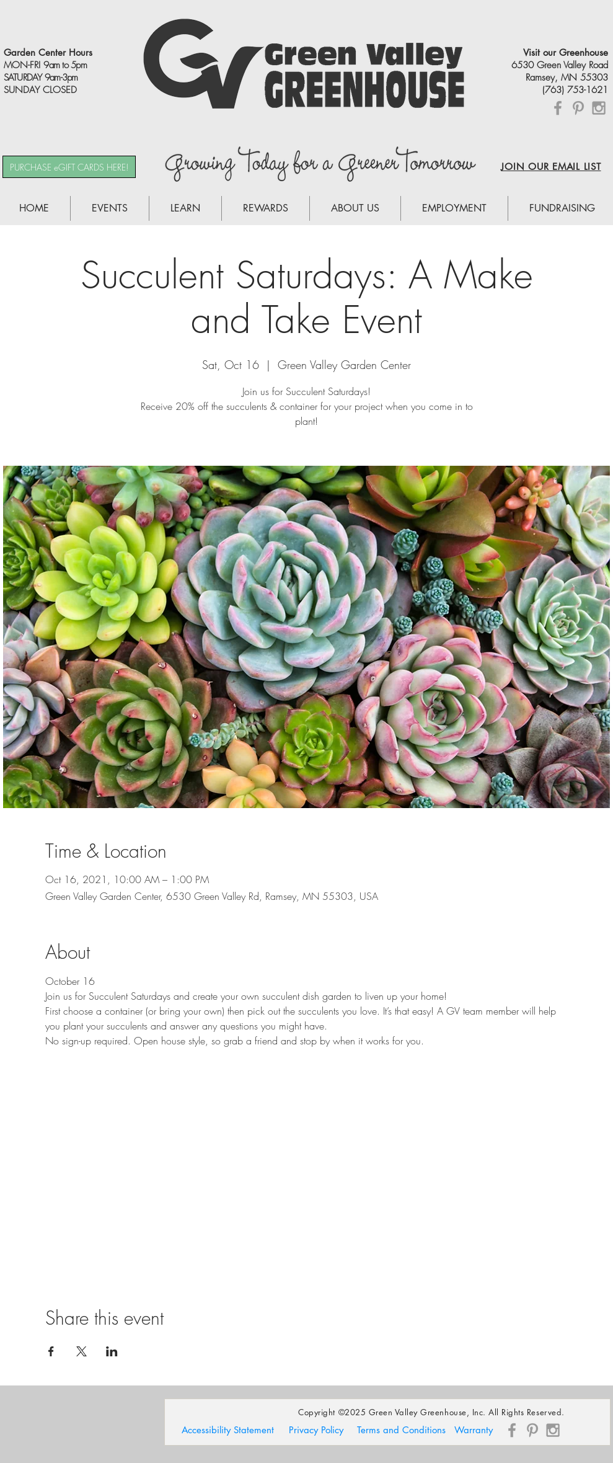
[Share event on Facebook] (51, 1351)
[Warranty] (473, 1430)
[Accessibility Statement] (228, 1430)
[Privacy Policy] (316, 1430)
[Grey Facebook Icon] (558, 108)
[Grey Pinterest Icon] (578, 108)
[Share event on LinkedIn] (112, 1351)
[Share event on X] (81, 1351)
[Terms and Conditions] (401, 1430)
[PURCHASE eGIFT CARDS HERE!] (69, 167)
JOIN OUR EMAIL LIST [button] (551, 166)
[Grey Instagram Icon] (598, 108)
